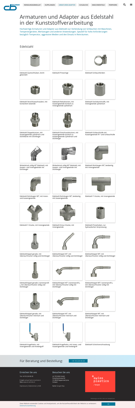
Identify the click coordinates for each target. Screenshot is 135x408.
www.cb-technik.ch (29, 382)
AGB (39, 386)
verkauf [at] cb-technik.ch (32, 380)
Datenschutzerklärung (28, 405)
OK (108, 404)
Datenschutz (32, 386)
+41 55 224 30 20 (78, 361)
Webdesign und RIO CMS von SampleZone (103, 398)
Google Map (60, 386)
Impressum (23, 386)
